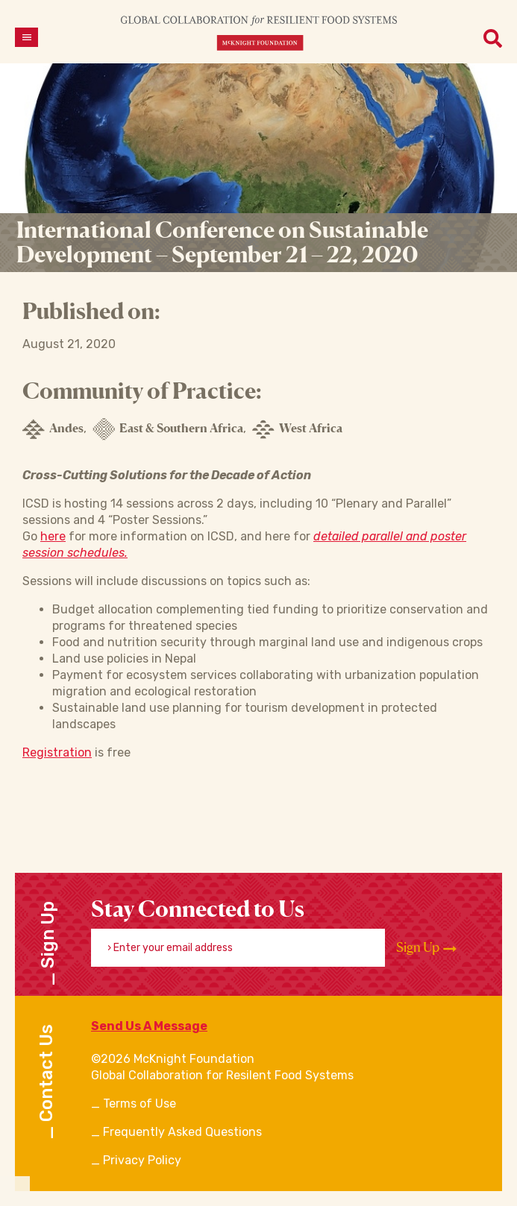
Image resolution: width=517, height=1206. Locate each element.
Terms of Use (139, 1103)
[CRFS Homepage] (259, 32)
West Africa (297, 429)
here (53, 536)
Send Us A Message (149, 1026)
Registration (57, 752)
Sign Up (426, 947)
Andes (53, 429)
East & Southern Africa (168, 429)
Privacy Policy (142, 1160)
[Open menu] (26, 37)
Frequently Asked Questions (182, 1132)
